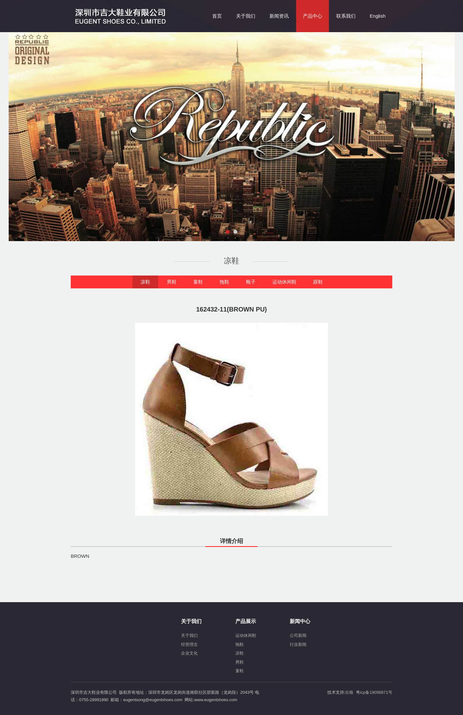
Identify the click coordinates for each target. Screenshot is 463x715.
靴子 (251, 282)
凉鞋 (145, 282)
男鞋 (172, 282)
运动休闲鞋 (284, 282)
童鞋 (198, 282)
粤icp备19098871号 (374, 692)
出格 (349, 692)
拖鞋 (224, 282)
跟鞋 (318, 282)
